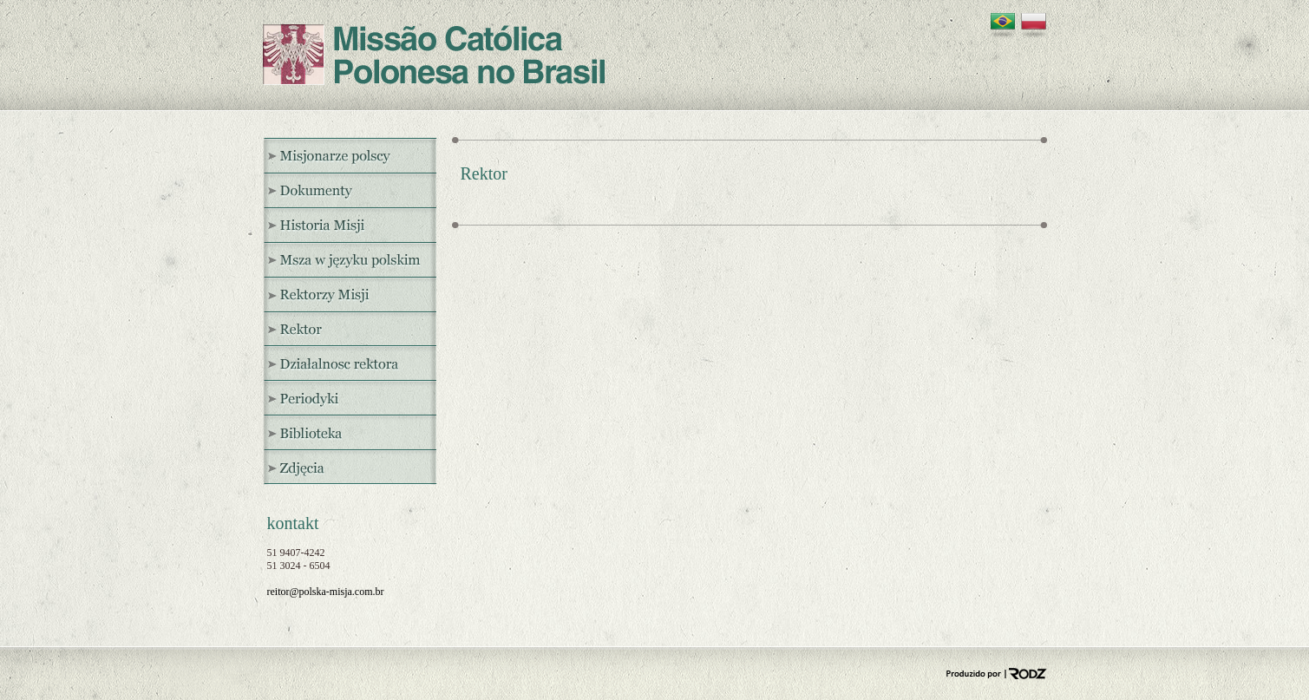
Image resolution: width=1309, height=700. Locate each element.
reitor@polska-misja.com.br (325, 592)
